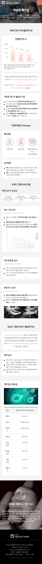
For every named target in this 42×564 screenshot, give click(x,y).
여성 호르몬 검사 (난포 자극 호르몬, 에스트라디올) (21, 198)
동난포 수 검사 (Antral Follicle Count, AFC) (33, 198)
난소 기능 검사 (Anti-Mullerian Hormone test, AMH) (8, 198)
